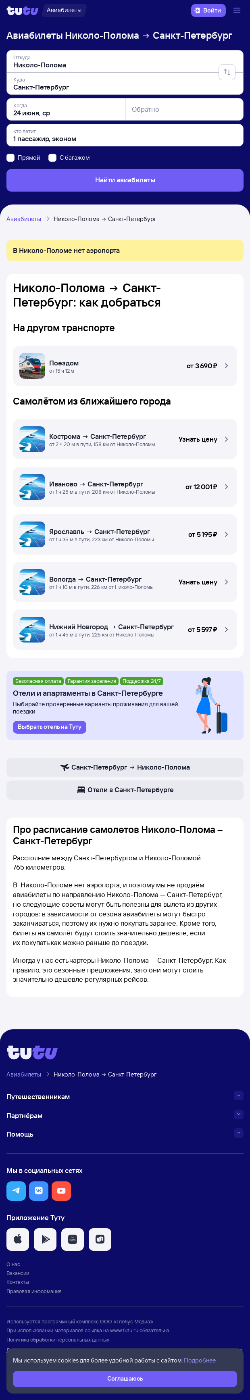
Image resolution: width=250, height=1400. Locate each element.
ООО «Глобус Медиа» (126, 1321)
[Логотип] (22, 10)
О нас (13, 1264)
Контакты (17, 1282)
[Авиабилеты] (64, 10)
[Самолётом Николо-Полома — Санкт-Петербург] (125, 437)
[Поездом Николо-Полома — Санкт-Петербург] (125, 364)
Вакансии (17, 1273)
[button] (125, 364)
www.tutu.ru (124, 1330)
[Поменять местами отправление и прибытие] (227, 72)
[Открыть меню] (238, 10)
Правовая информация (34, 1291)
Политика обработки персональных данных (57, 1339)
